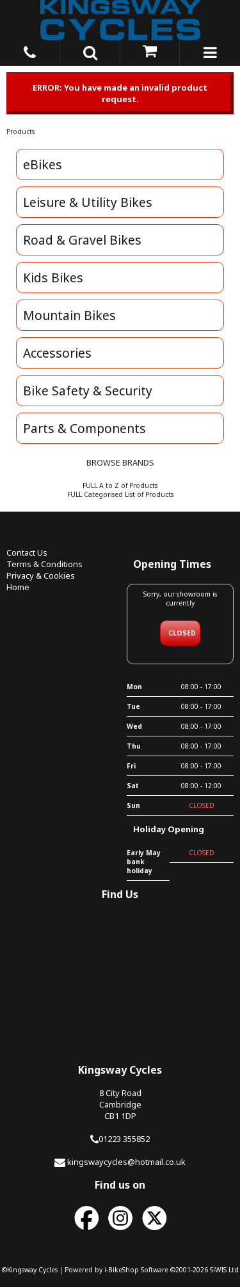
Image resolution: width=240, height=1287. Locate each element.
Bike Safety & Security (87, 390)
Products (20, 131)
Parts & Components (84, 428)
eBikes (42, 164)
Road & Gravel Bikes (82, 239)
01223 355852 (124, 1139)
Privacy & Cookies (40, 575)
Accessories (57, 353)
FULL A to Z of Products (120, 485)
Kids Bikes (53, 277)
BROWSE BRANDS (120, 462)
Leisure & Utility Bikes (87, 202)
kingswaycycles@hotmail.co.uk (126, 1162)
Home (17, 587)
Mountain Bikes (69, 315)
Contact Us (26, 552)
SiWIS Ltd (224, 1269)
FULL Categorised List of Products (120, 494)
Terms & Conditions (44, 564)
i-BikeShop (121, 1269)
